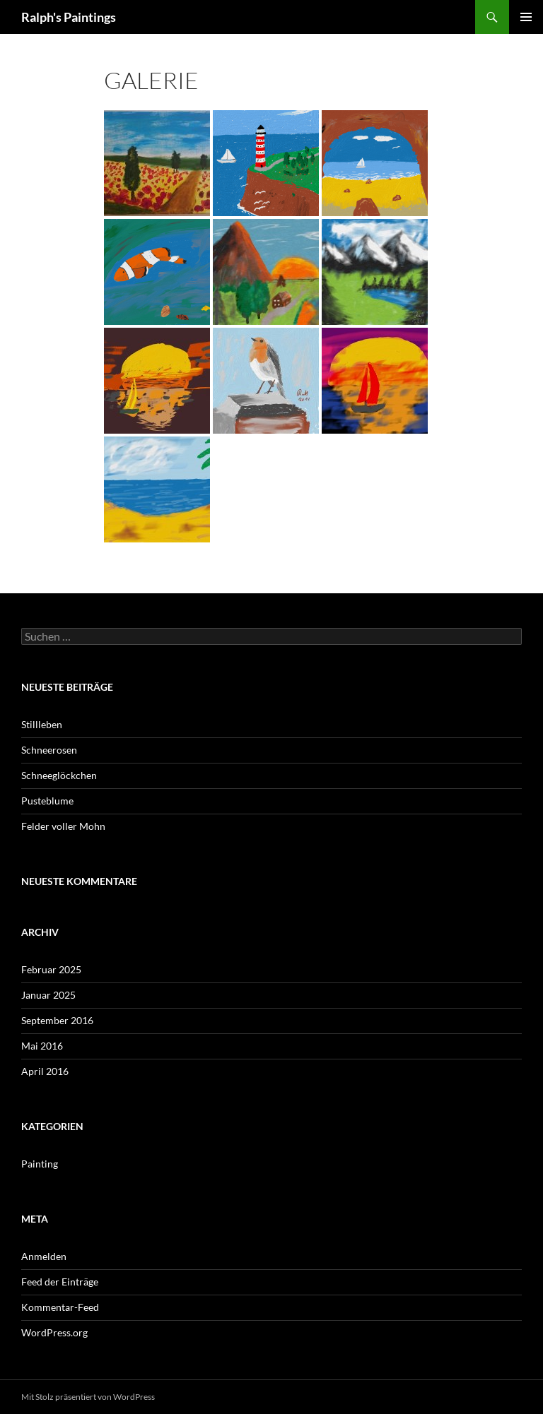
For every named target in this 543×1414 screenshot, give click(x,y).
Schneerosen (49, 750)
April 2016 (45, 1071)
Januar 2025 (48, 995)
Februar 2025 (51, 969)
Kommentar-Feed (60, 1307)
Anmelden (43, 1256)
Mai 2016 (42, 1046)
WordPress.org (54, 1332)
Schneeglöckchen (59, 775)
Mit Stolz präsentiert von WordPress (88, 1396)
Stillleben (41, 724)
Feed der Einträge (59, 1282)
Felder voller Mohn (63, 826)
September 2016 (57, 1020)
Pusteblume (47, 801)
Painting (39, 1164)
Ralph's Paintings (68, 17)
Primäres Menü (526, 17)
